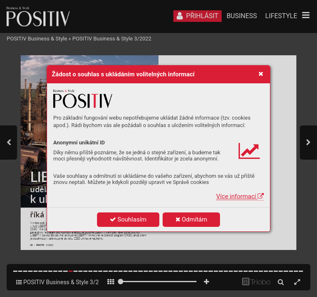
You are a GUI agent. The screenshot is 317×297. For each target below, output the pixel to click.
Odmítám (191, 219)
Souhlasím (128, 219)
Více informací (240, 196)
